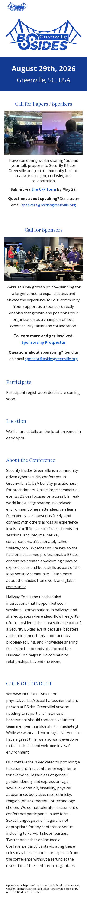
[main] (43, 74)
